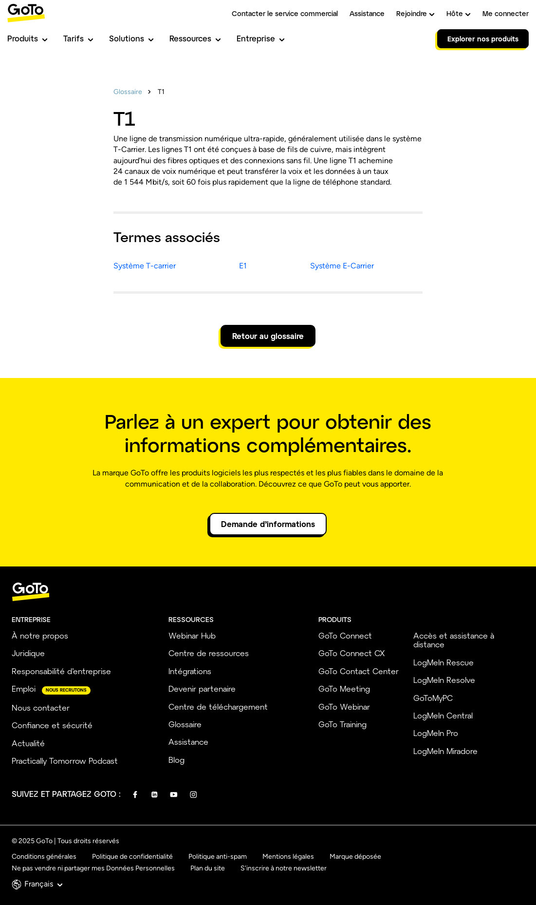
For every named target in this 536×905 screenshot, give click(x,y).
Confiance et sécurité (52, 725)
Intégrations (189, 671)
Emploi (24, 688)
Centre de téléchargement (218, 706)
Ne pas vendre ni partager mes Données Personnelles (93, 868)
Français (43, 883)
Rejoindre (415, 13)
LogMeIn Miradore (445, 750)
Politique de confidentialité (132, 856)
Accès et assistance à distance (453, 640)
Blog (176, 759)
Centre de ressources (208, 653)
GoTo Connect (345, 635)
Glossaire (127, 92)
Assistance (367, 13)
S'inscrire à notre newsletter (283, 868)
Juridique (28, 653)
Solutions (131, 38)
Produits (27, 38)
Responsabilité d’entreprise (61, 671)
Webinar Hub (192, 635)
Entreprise (261, 38)
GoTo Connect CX (351, 653)
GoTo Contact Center (358, 671)
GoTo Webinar (344, 706)
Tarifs (78, 38)
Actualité (28, 743)
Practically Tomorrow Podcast (65, 760)
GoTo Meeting (344, 688)
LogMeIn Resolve (444, 679)
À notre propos (40, 635)
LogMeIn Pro (435, 732)
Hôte (458, 13)
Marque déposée (355, 856)
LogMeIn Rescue (443, 662)
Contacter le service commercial (285, 13)
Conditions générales (44, 856)
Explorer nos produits (482, 39)
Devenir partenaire (202, 688)
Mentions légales (288, 856)
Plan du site (207, 868)
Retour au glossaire (268, 335)
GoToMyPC (433, 697)
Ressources (195, 38)
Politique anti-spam (217, 856)
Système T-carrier (144, 265)
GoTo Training (342, 724)
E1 (243, 265)
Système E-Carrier (342, 265)
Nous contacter (41, 707)
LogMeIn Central (443, 715)
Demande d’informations (268, 523)
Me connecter (505, 13)
